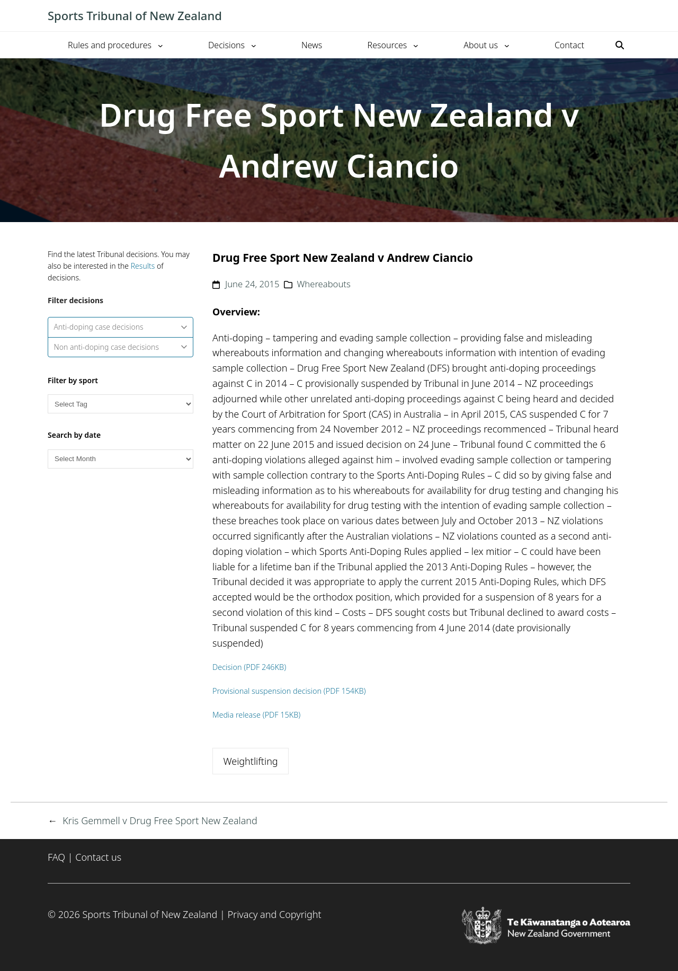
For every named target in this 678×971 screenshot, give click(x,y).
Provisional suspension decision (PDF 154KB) (289, 691)
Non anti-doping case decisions (121, 347)
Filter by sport (73, 380)
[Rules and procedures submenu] (160, 45)
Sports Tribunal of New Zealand (135, 15)
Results (143, 266)
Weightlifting (250, 761)
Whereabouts (323, 284)
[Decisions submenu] (253, 45)
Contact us (98, 857)
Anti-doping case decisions (121, 327)
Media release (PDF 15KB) (256, 715)
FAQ (56, 857)
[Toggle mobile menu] (625, 16)
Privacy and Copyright (274, 914)
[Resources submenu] (415, 45)
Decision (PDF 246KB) (249, 667)
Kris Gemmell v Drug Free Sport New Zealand (160, 820)
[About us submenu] (507, 45)
